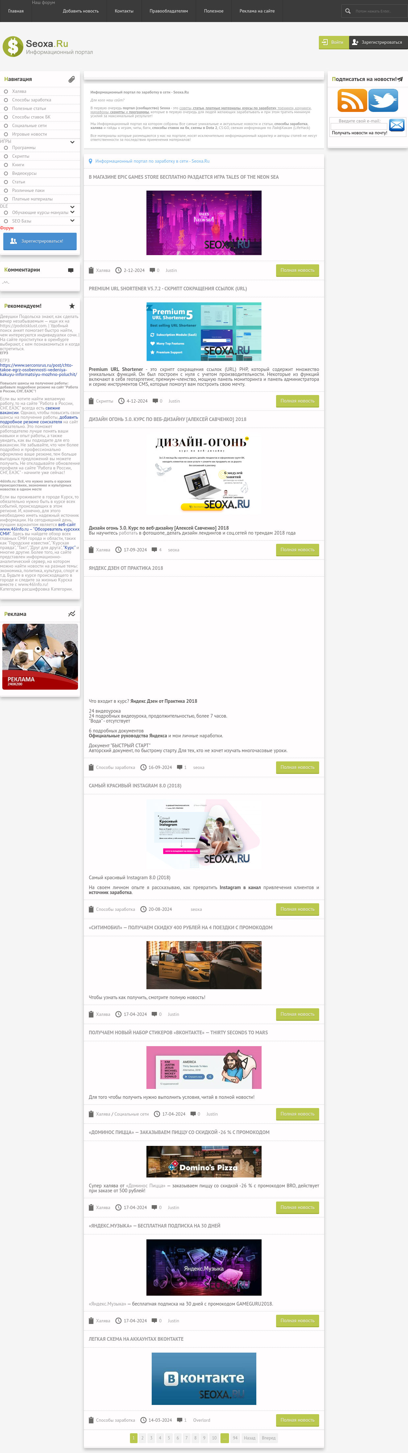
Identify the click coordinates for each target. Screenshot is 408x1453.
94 (235, 1438)
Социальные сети (29, 125)
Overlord (201, 1420)
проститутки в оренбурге (44, 339)
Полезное (213, 11)
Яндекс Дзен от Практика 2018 (126, 568)
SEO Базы (21, 221)
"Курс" (69, 547)
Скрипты (20, 156)
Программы (24, 147)
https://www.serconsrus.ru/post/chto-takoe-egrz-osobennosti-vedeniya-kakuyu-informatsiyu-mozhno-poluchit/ (38, 369)
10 (214, 1438)
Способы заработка (31, 100)
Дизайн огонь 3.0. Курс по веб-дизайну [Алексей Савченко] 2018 (167, 419)
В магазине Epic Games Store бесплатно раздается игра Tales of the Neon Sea (184, 177)
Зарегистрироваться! (42, 241)
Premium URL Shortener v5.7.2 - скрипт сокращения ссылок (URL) (168, 288)
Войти (337, 42)
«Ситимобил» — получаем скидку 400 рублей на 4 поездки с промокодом (180, 927)
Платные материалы (32, 199)
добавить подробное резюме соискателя (39, 419)
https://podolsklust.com (23, 326)
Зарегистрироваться (382, 42)
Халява (19, 91)
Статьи (18, 182)
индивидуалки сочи (56, 335)
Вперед (269, 1438)
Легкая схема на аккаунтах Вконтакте (136, 1339)
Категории (10, 589)
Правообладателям (169, 11)
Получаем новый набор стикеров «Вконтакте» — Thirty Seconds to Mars (178, 1032)
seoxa (173, 550)
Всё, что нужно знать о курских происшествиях (35, 483)
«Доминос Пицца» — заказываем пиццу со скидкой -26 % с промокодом (179, 1132)
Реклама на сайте (257, 11)
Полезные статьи (29, 108)
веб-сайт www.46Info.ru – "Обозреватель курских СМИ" (40, 529)
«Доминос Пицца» (146, 1185)
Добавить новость (81, 11)
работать (128, 533)
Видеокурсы (24, 173)
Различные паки (28, 190)
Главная (16, 11)
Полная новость (298, 270)
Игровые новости (29, 134)
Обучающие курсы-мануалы (40, 212)
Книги (18, 165)
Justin (171, 270)
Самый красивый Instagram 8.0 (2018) (135, 785)
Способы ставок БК (31, 117)
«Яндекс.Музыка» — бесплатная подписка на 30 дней (154, 1226)
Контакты (124, 11)
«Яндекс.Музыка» (107, 1304)
